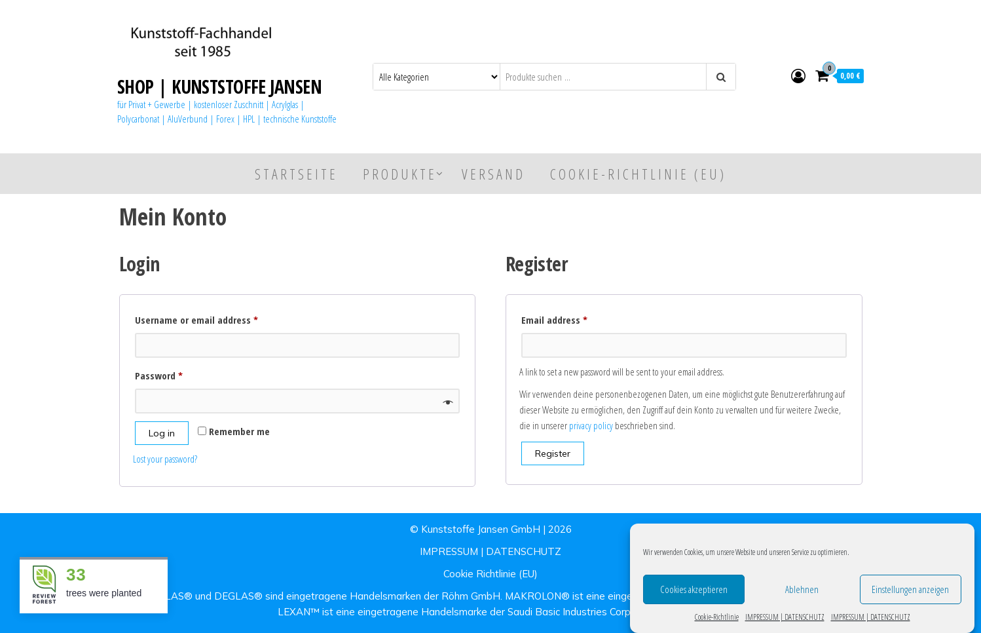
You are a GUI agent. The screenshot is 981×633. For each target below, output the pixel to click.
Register (552, 453)
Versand (493, 173)
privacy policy (591, 425)
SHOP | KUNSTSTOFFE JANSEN (219, 86)
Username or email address (215, 318)
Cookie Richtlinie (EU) (490, 573)
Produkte (400, 173)
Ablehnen (802, 592)
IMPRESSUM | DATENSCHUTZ (784, 620)
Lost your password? (165, 458)
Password (177, 374)
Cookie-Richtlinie (717, 620)
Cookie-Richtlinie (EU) (638, 173)
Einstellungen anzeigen (910, 592)
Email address (572, 318)
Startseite (296, 173)
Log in (162, 433)
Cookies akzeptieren (694, 592)
